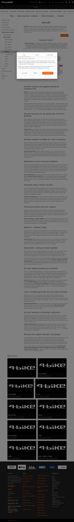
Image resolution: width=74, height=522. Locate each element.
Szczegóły (37, 55)
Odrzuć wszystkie (25, 73)
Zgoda (24, 55)
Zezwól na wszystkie (48, 73)
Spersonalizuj (35, 73)
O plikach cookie (50, 55)
